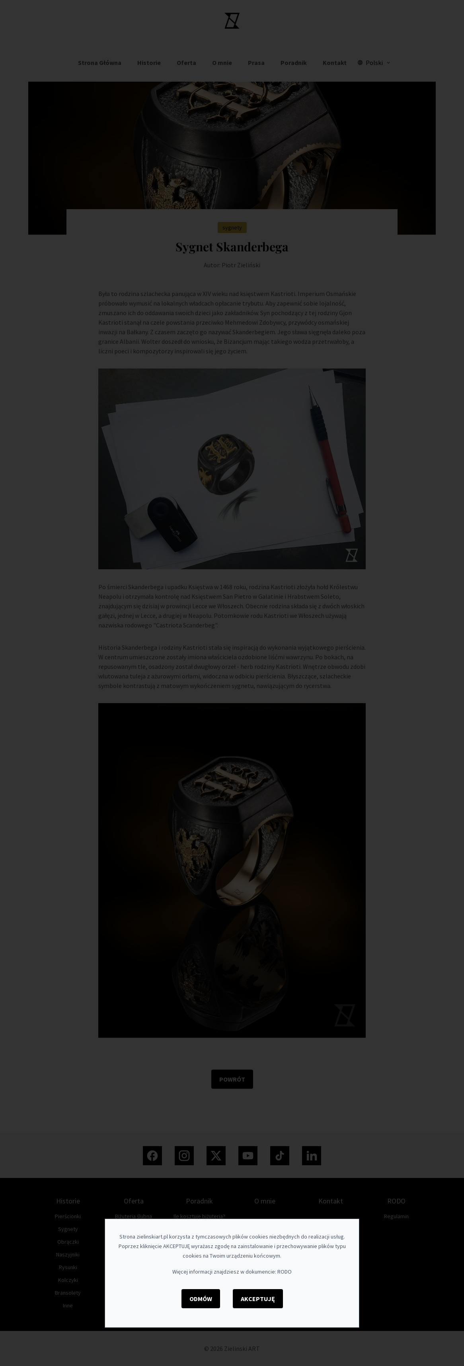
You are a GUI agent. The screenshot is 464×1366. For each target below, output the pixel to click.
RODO (284, 1271)
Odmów (200, 1299)
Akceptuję (258, 1299)
